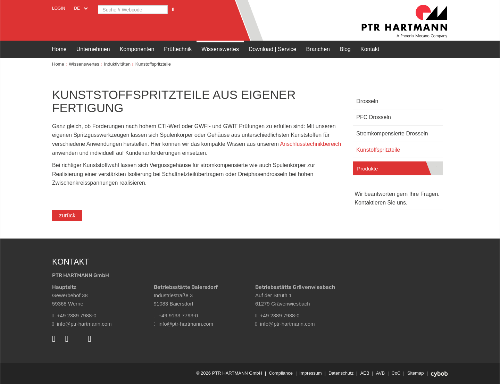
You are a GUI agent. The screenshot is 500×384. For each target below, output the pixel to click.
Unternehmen (93, 49)
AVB (380, 373)
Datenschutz (340, 373)
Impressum (310, 373)
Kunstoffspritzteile (153, 64)
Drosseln (367, 101)
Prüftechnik (178, 49)
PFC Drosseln (373, 117)
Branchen (318, 49)
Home (59, 49)
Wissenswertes (220, 49)
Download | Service (273, 49)
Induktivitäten (117, 64)
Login (58, 8)
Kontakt (369, 49)
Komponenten (137, 49)
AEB (364, 373)
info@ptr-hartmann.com (82, 324)
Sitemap (415, 373)
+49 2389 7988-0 (74, 315)
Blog (345, 49)
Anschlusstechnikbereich (310, 144)
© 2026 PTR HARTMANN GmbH (229, 373)
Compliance (281, 373)
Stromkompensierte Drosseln (392, 133)
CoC (396, 373)
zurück (67, 215)
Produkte (367, 169)
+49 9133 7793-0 (176, 315)
